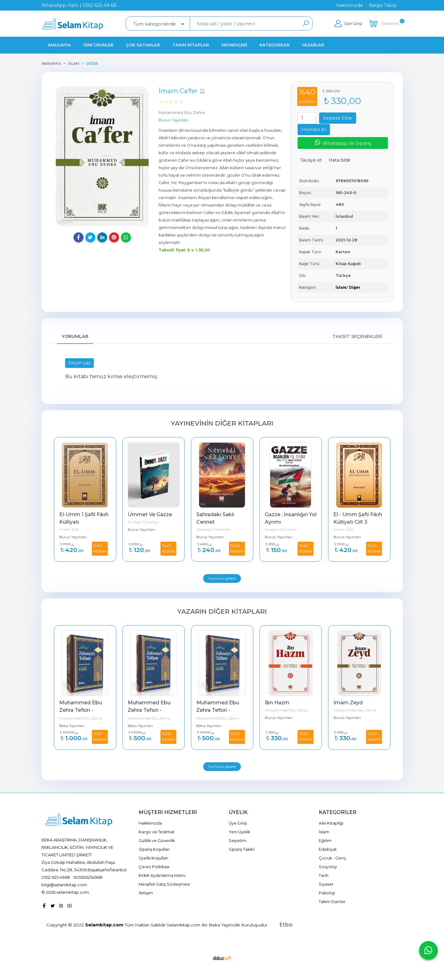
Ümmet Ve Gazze (218, 514)
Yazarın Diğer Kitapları (222, 611)
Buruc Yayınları (73, 537)
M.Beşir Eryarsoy (74, 530)
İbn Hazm (345, 703)
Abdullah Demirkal (282, 529)
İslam (341, 287)
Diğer (354, 287)
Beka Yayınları (140, 725)
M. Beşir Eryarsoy (211, 522)
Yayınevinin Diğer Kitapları (222, 423)
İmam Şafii (138, 529)
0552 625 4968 (55, 877)
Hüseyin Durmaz (348, 529)
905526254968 (88, 877)
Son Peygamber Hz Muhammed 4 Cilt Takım (84, 710)
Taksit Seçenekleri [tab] (357, 336)
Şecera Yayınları (73, 725)
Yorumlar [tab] (75, 336)
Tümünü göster (222, 578)
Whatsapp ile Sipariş (342, 142)
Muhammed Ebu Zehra (80, 718)
